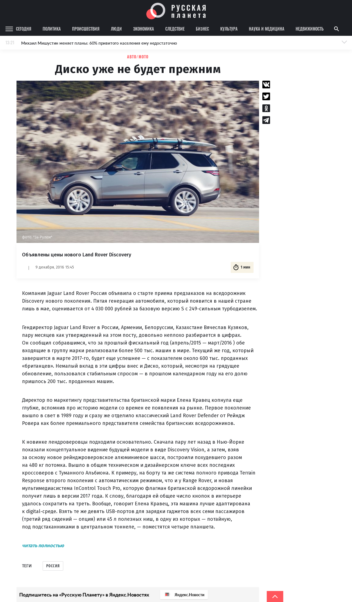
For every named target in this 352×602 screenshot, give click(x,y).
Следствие (175, 29)
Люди (116, 29)
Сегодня (23, 29)
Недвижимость (310, 29)
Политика (52, 29)
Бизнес (202, 29)
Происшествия (86, 29)
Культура (229, 29)
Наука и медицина (266, 29)
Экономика (143, 29)
